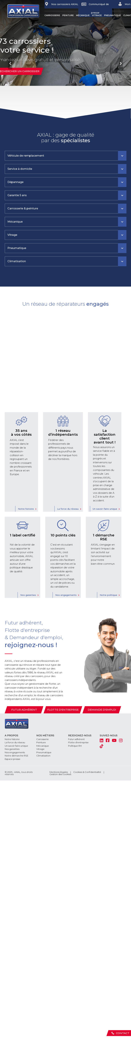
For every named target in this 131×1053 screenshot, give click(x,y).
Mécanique (83, 15)
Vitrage (97, 15)
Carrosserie (52, 15)
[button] (10, 59)
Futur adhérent (24, 709)
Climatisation (43, 755)
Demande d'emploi (102, 709)
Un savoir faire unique (16, 745)
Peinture (68, 15)
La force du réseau (68, 508)
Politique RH (75, 745)
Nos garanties (28, 595)
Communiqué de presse (95, 8)
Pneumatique (112, 15)
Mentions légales (59, 772)
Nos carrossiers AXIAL (61, 4)
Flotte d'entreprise (63, 709)
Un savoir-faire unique (105, 508)
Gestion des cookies (60, 774)
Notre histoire (26, 508)
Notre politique (108, 595)
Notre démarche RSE (16, 755)
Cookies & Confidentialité (87, 772)
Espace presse (12, 759)
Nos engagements (66, 595)
